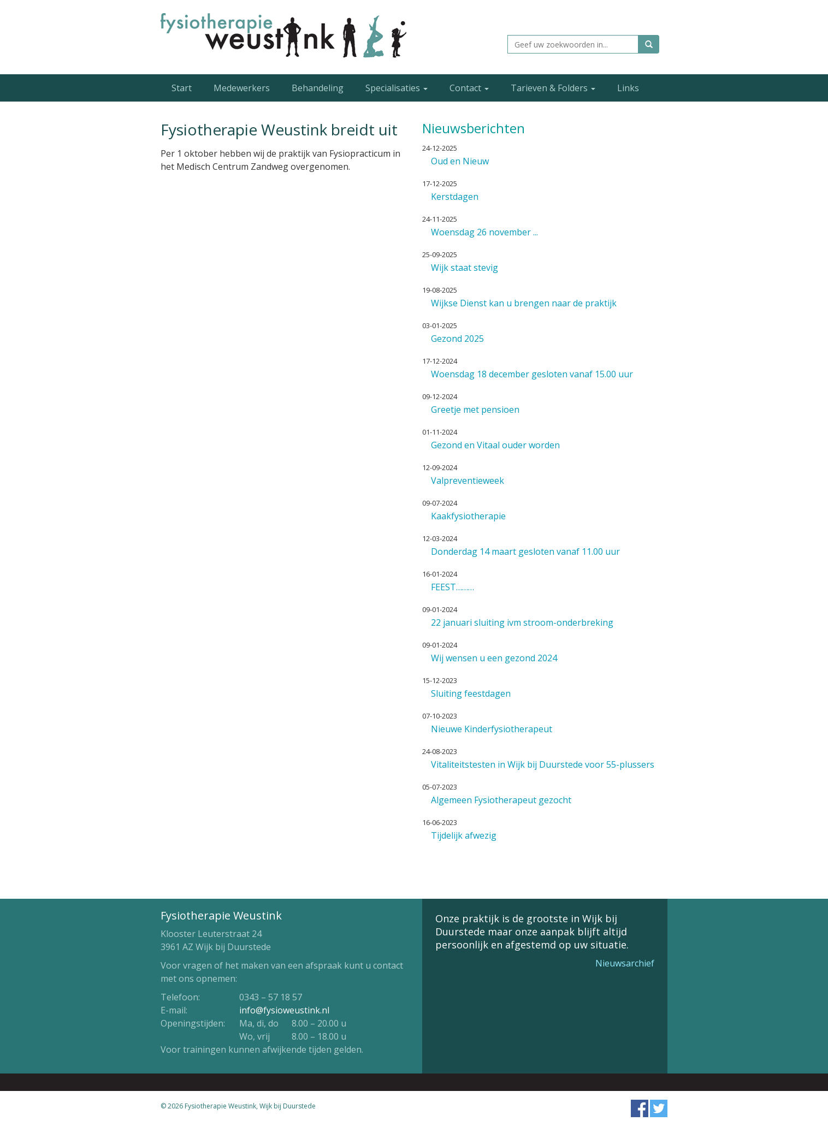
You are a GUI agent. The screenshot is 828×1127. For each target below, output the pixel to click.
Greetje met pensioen (475, 410)
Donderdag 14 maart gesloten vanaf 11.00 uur (525, 551)
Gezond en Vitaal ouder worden (495, 445)
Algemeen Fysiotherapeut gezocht (501, 800)
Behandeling (318, 88)
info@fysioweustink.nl (284, 1010)
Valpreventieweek (467, 480)
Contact (469, 88)
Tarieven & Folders (553, 88)
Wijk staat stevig (464, 268)
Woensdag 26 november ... (484, 232)
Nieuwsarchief (624, 963)
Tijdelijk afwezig (463, 835)
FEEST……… (452, 587)
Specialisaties (396, 88)
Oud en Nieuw (460, 161)
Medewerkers (242, 88)
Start (181, 88)
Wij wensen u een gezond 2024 (494, 658)
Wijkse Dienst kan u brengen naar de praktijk (524, 303)
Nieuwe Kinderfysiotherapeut (491, 729)
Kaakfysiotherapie (468, 516)
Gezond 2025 (457, 339)
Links (628, 88)
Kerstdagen (454, 197)
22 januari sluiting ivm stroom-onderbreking (522, 622)
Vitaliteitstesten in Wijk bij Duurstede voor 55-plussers (542, 764)
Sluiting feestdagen (471, 693)
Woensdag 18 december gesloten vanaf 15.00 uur (532, 374)
